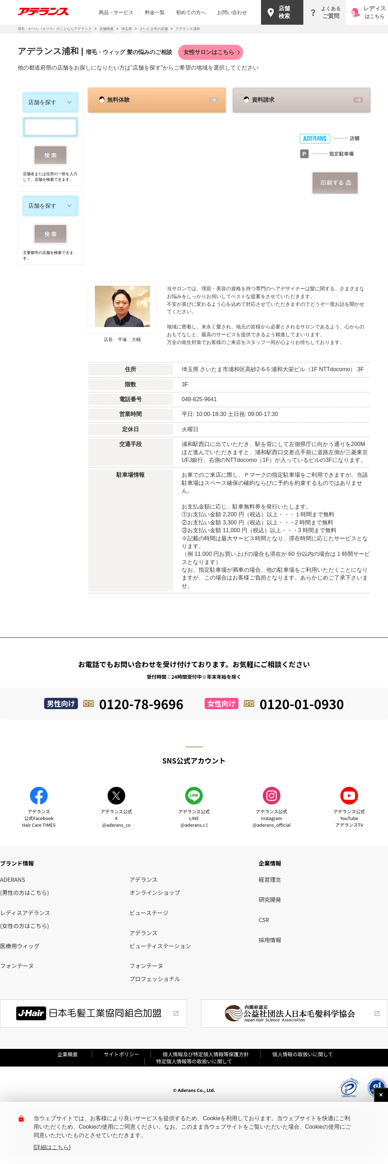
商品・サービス (119, 12)
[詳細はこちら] (52, 1147)
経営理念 (270, 879)
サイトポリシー (121, 1054)
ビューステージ (149, 912)
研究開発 (270, 899)
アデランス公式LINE (194, 818)
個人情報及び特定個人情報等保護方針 (206, 1054)
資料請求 (263, 100)
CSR (264, 919)
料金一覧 (158, 12)
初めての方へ (194, 12)
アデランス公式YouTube (349, 818)
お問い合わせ (232, 12)
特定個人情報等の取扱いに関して (194, 1061)
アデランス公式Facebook (39, 818)
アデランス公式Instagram (271, 818)
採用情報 (270, 940)
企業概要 (70, 1054)
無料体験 (118, 100)
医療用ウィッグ (20, 946)
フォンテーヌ (17, 965)
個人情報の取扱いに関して (302, 1054)
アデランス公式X (116, 818)
